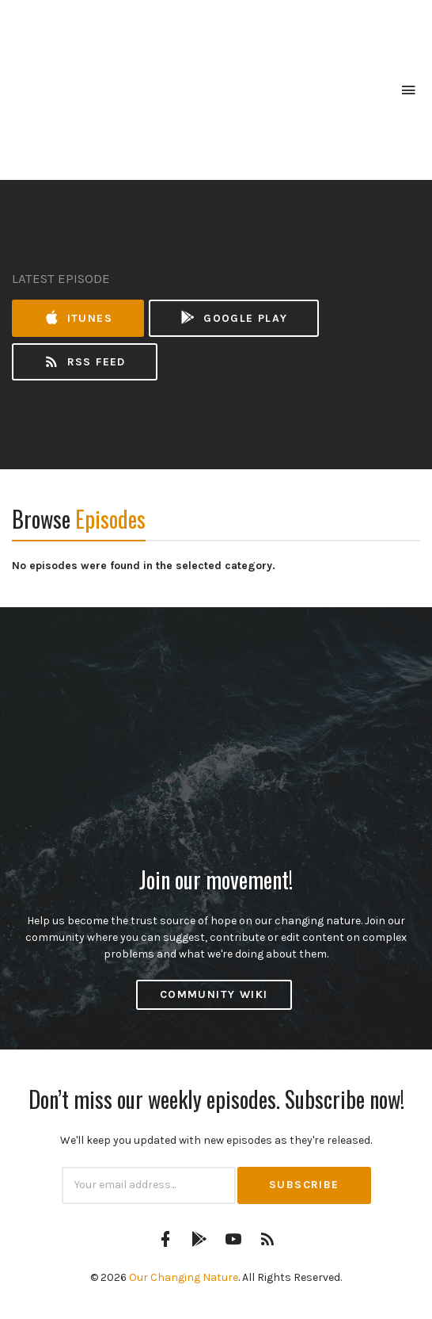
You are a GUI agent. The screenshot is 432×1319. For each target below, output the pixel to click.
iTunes (78, 317)
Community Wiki (214, 994)
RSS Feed (85, 362)
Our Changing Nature (183, 1277)
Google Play (233, 317)
